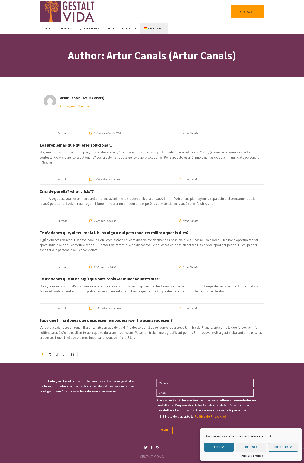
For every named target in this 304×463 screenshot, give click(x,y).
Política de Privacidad (252, 455)
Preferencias (283, 447)
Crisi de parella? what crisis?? (67, 191)
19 (72, 354)
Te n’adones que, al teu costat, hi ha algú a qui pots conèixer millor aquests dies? (114, 232)
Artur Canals (190, 133)
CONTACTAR (247, 11)
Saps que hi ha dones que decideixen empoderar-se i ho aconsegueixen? (106, 320)
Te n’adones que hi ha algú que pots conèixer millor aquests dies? (100, 279)
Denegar (251, 447)
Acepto (219, 447)
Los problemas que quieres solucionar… (77, 145)
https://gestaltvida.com (74, 106)
